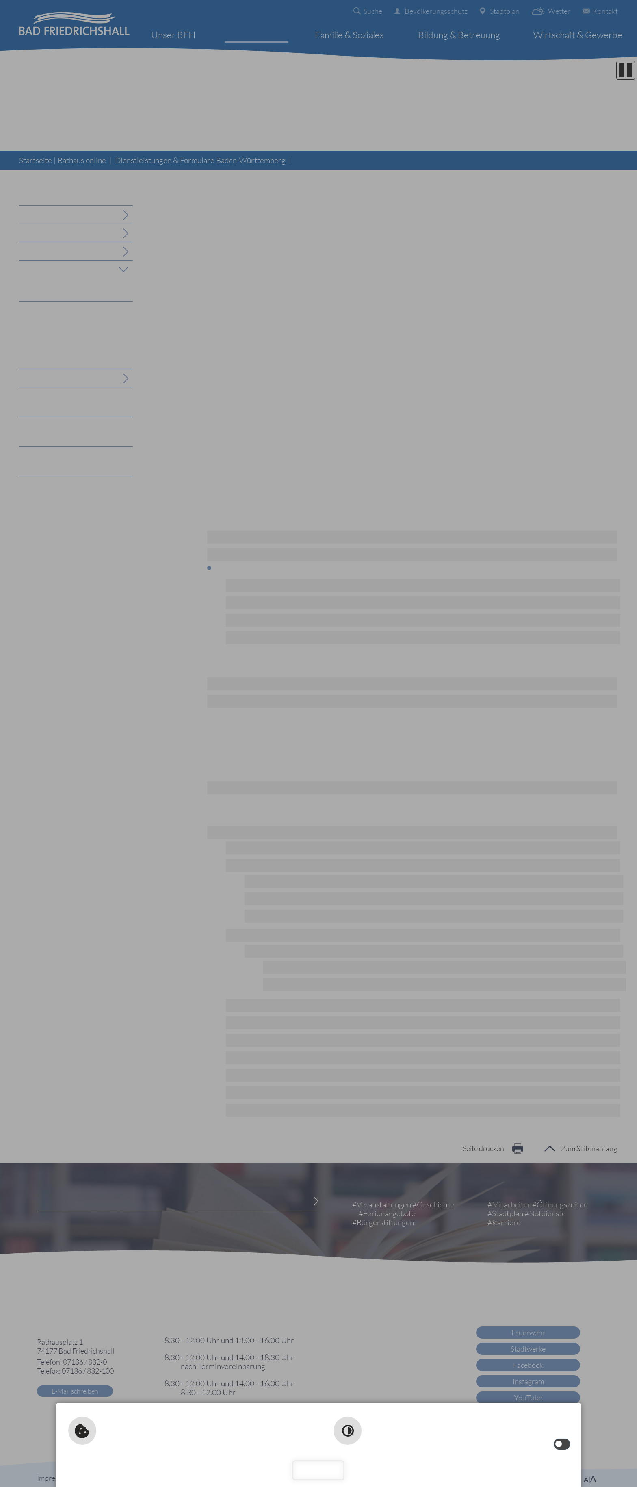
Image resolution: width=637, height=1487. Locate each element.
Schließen (319, 1470)
